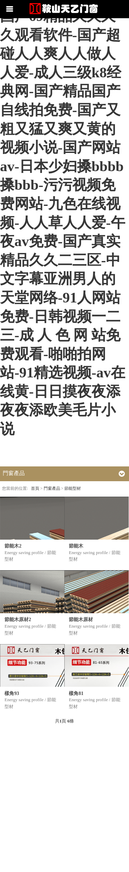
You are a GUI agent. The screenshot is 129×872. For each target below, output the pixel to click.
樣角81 (76, 693)
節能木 (76, 546)
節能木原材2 (17, 619)
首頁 (35, 488)
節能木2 (12, 546)
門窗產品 (52, 488)
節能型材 (72, 488)
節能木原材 (81, 619)
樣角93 (11, 693)
